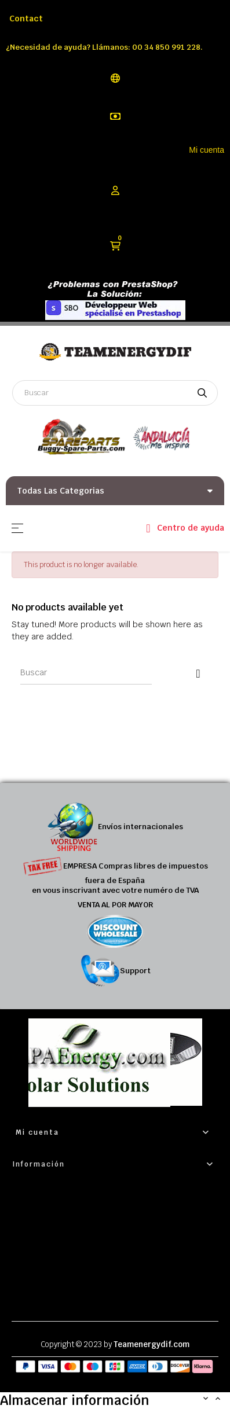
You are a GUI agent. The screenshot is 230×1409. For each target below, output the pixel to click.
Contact (26, 18)
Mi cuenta (206, 149)
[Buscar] (86, 673)
